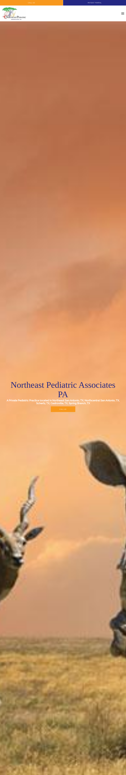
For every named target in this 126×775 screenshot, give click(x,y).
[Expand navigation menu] (123, 13)
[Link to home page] (13, 13)
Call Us (63, 409)
